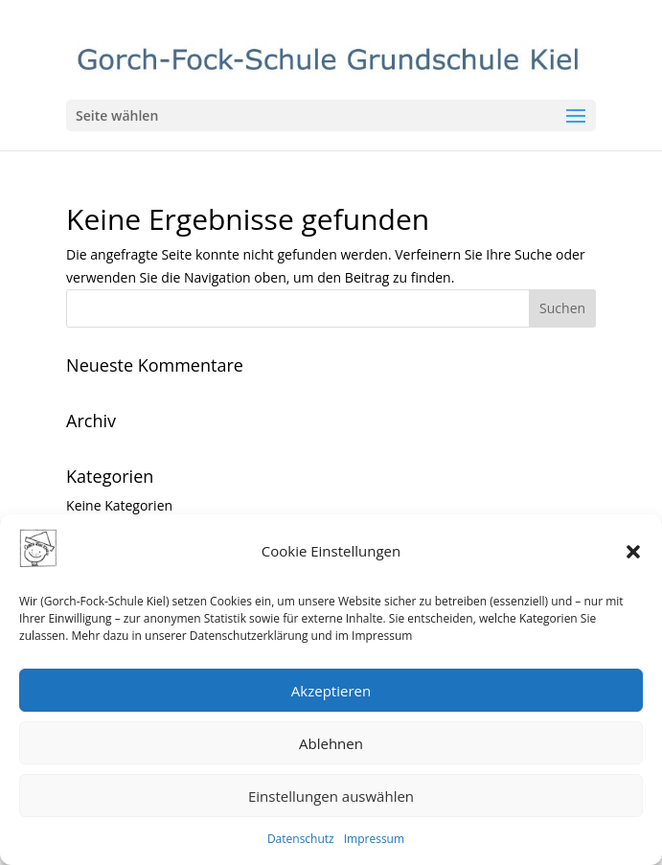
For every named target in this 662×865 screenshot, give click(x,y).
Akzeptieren (331, 690)
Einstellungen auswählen (331, 796)
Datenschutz (300, 839)
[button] (633, 551)
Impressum (374, 839)
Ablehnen (331, 743)
